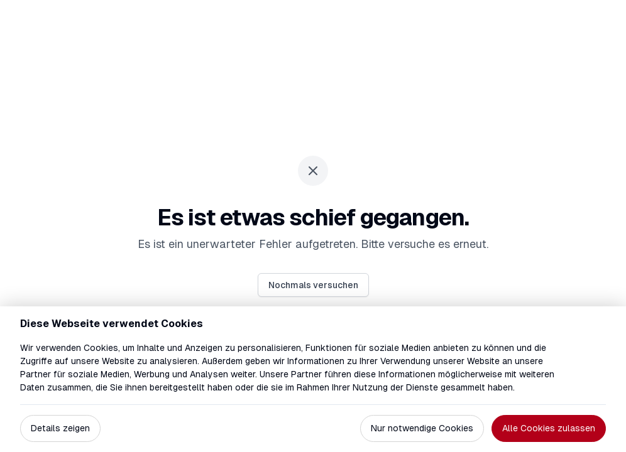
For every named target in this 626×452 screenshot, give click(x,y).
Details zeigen (60, 428)
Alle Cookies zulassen (548, 428)
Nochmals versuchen (313, 285)
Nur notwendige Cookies (422, 428)
